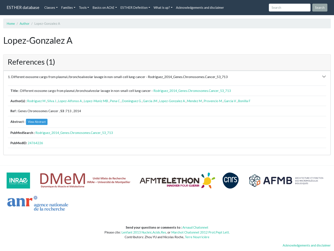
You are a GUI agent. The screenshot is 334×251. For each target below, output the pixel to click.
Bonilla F (244, 101)
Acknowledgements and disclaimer (200, 7)
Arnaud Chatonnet (195, 227)
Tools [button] (83, 7)
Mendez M (194, 101)
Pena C (115, 101)
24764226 (35, 143)
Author (25, 23)
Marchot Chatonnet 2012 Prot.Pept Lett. (200, 232)
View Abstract (37, 121)
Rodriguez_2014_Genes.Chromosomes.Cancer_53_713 (192, 91)
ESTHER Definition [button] (134, 7)
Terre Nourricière (197, 237)
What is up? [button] (162, 7)
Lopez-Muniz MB (96, 101)
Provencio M (213, 101)
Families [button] (67, 7)
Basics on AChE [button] (103, 7)
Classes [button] (49, 7)
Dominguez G (131, 101)
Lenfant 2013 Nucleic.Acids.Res (143, 232)
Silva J (51, 101)
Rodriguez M (36, 101)
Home (11, 23)
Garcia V (230, 101)
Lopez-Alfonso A (70, 101)
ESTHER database (23, 7)
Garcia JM (150, 101)
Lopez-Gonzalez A (172, 101)
